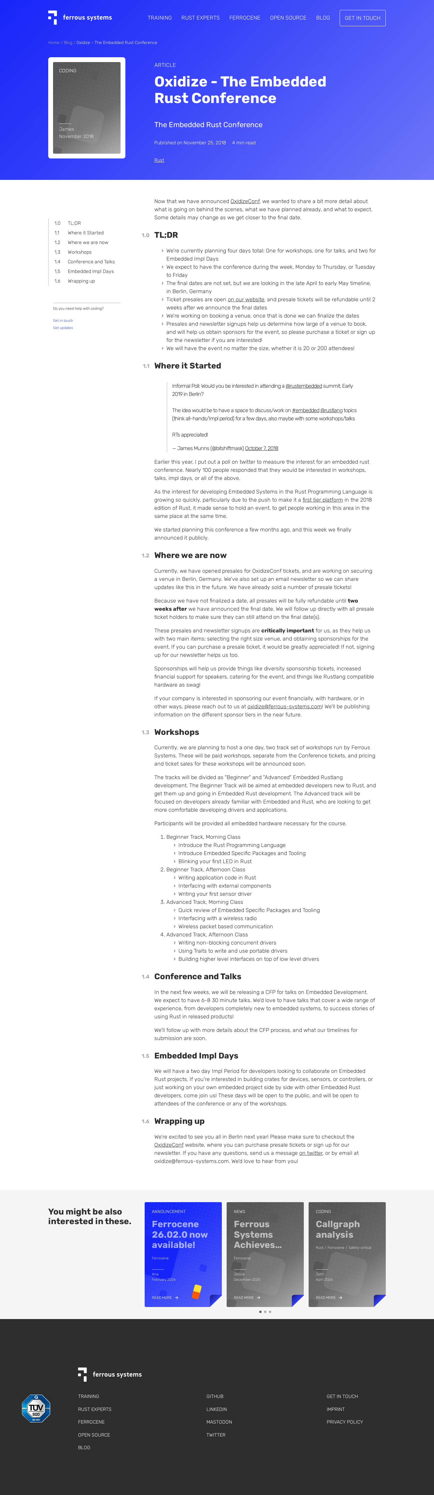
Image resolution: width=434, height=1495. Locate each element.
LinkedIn (216, 1409)
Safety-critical (360, 1248)
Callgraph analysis (338, 1229)
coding (68, 71)
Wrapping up (81, 281)
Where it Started (86, 233)
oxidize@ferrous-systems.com (284, 706)
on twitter (310, 1153)
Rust (159, 160)
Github (214, 1396)
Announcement (169, 1211)
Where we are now (88, 242)
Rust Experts (200, 18)
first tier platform (323, 500)
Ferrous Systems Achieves (258, 1234)
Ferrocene (244, 18)
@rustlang (331, 410)
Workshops (80, 252)
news (239, 1211)
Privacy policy (345, 1422)
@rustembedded (304, 386)
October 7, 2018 (261, 448)
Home (54, 42)
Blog (323, 18)
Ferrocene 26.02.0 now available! (180, 1234)
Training (160, 18)
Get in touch (363, 18)
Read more (162, 1298)
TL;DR (74, 223)
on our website (246, 299)
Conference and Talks (91, 262)
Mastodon (219, 1422)
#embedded (305, 410)
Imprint (336, 1409)
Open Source (288, 18)
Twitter (215, 1435)
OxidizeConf (245, 201)
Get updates (63, 328)
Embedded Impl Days (91, 271)
